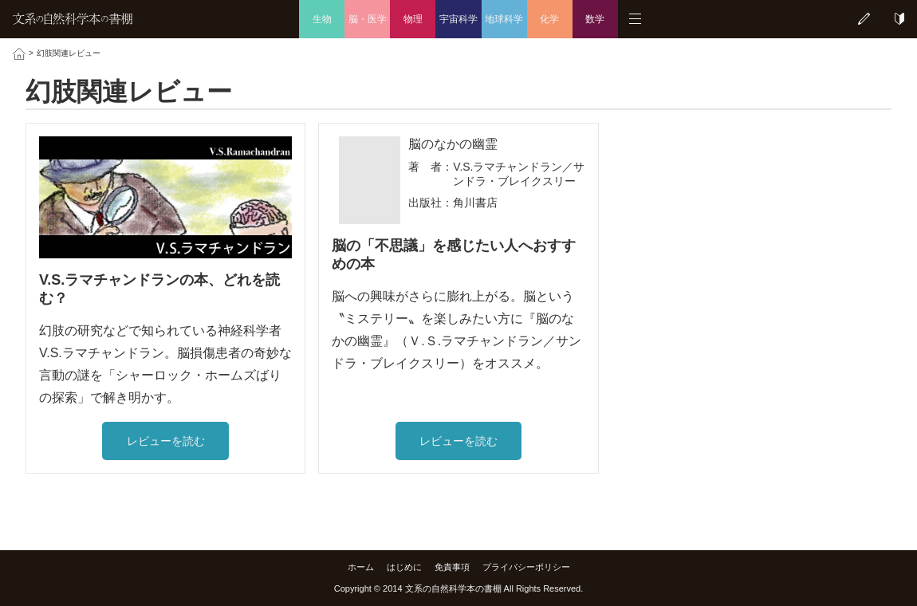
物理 (413, 19)
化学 (549, 19)
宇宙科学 (458, 19)
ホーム (361, 567)
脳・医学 (367, 19)
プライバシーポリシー (526, 567)
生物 (322, 19)
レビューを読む (166, 441)
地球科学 (504, 19)
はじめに (404, 567)
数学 (594, 19)
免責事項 (452, 567)
